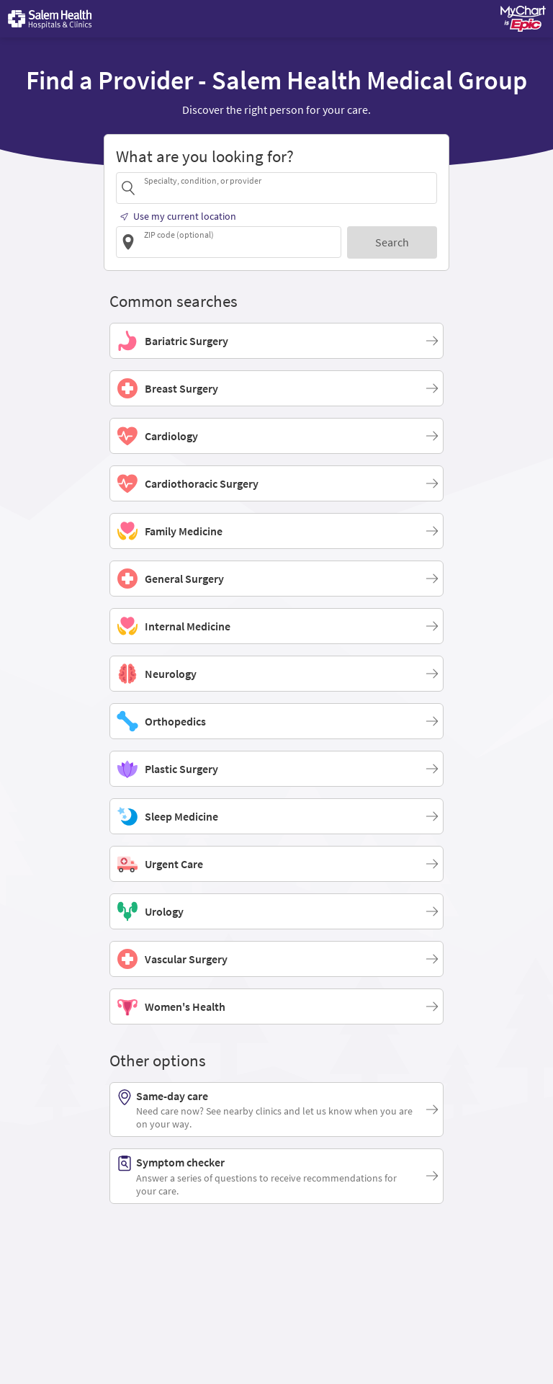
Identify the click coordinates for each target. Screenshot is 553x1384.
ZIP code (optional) (179, 234)
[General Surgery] (276, 578)
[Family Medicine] (276, 531)
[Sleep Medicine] (276, 816)
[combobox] (288, 187)
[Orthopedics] (276, 721)
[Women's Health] (276, 1006)
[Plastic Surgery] (276, 768)
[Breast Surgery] (276, 388)
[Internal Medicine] (276, 626)
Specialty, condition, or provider (202, 180)
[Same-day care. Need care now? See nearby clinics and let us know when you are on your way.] (276, 1109)
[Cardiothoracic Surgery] (276, 483)
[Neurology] (276, 673)
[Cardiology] (276, 436)
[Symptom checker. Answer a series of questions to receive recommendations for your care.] (276, 1175)
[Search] (392, 242)
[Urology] (276, 911)
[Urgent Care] (276, 864)
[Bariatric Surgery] (276, 340)
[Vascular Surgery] (276, 959)
